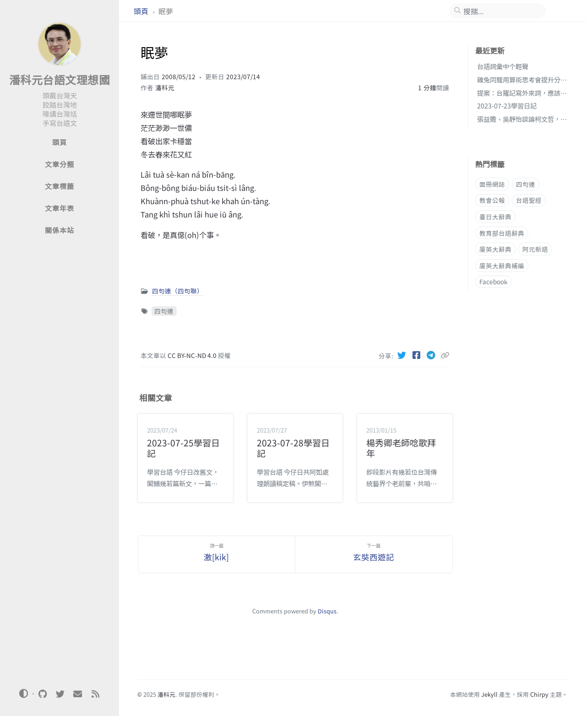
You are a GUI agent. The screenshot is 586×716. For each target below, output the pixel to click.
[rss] (95, 694)
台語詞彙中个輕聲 (502, 66)
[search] (501, 11)
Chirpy (539, 694)
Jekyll (489, 694)
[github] (42, 694)
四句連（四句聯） (177, 290)
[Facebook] (417, 354)
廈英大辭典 (495, 249)
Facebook (493, 281)
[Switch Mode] (24, 693)
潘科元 (164, 87)
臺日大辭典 (495, 216)
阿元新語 (535, 249)
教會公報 (492, 200)
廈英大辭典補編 (501, 265)
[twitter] (60, 694)
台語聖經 (529, 200)
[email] (78, 694)
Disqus (327, 611)
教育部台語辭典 (501, 233)
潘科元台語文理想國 (59, 79)
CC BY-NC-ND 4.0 (193, 355)
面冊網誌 (492, 184)
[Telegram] (432, 354)
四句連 (164, 310)
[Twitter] (402, 354)
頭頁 (142, 10)
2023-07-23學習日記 (507, 105)
